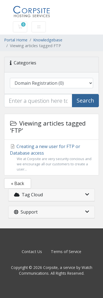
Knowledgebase (47, 39)
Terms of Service (66, 251)
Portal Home (15, 39)
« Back (17, 183)
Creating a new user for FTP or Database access (51, 157)
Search (85, 100)
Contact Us (32, 251)
